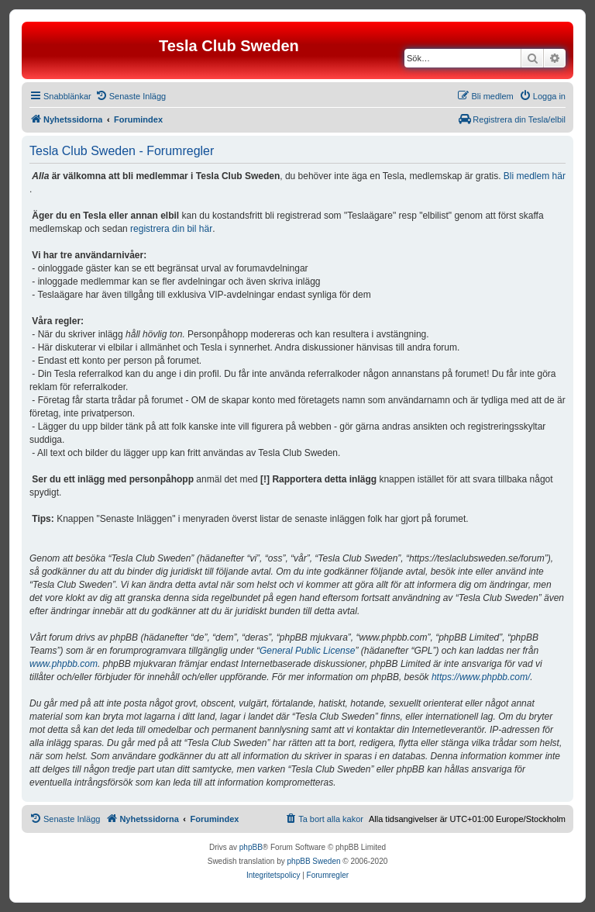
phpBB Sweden (314, 861)
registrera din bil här (171, 228)
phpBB (251, 847)
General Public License (307, 650)
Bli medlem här (535, 176)
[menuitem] (130, 96)
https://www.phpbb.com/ (481, 677)
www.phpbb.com (63, 663)
